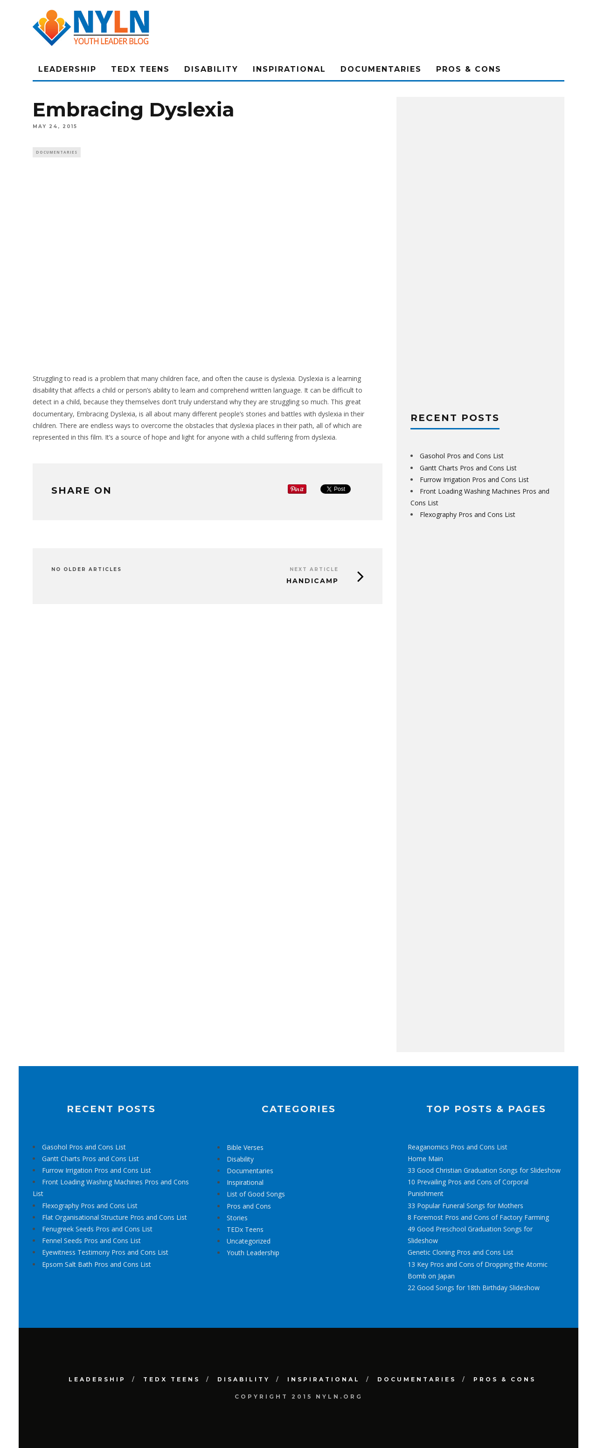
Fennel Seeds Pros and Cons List (91, 1240)
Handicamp (312, 582)
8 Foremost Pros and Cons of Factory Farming (478, 1217)
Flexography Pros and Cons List (467, 514)
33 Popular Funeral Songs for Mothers (465, 1205)
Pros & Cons (468, 69)
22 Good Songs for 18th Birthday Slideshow (474, 1287)
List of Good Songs (256, 1194)
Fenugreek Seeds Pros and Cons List (97, 1228)
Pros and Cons (249, 1206)
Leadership (67, 69)
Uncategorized (249, 1241)
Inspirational (289, 69)
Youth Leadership (253, 1252)
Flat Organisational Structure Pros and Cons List (114, 1217)
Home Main (425, 1158)
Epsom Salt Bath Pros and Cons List (96, 1264)
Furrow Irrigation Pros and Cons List (474, 479)
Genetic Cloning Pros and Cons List (461, 1252)
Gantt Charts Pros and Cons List (468, 467)
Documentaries (381, 69)
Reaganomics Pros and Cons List (457, 1146)
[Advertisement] (480, 250)
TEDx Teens (140, 69)
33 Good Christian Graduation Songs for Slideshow (484, 1170)
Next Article (314, 571)
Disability (211, 69)
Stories (237, 1217)
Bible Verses (245, 1147)
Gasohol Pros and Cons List (462, 455)
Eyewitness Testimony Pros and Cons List (105, 1252)
